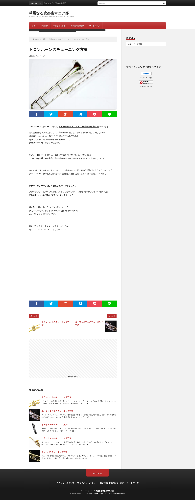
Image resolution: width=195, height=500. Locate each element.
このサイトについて (65, 483)
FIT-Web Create (98, 494)
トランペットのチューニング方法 (56, 397)
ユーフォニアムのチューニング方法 (57, 411)
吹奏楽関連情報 (77, 26)
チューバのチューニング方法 (54, 452)
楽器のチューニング (38, 56)
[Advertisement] (73, 263)
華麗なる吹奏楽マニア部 (49, 13)
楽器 (33, 26)
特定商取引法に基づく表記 (112, 483)
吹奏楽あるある (59, 26)
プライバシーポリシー (87, 483)
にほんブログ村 (146, 78)
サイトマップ (94, 26)
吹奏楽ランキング (146, 86)
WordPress (120, 494)
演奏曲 (44, 26)
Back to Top (97, 473)
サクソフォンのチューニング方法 (56, 438)
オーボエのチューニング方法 (54, 424)
